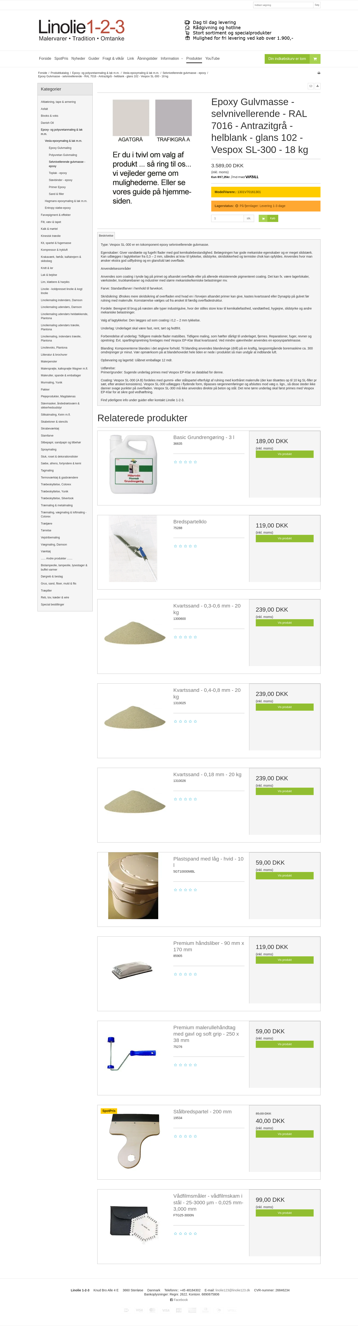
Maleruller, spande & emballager (61, 375)
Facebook (179, 1300)
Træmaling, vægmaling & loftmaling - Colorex (64, 514)
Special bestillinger (52, 604)
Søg (317, 4)
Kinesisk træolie (51, 236)
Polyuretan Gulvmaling (63, 155)
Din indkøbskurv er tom (294, 59)
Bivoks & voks (49, 115)
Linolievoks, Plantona (54, 347)
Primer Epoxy (57, 187)
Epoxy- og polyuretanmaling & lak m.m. (62, 131)
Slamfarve (47, 435)
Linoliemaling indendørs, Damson (61, 300)
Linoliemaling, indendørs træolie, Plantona (61, 338)
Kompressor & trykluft (54, 249)
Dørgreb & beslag (52, 576)
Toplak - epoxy (58, 173)
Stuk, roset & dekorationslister (59, 456)
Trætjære (46, 523)
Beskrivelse (106, 235)
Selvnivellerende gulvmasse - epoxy (67, 164)
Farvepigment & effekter (56, 215)
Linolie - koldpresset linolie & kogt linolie (61, 291)
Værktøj (46, 551)
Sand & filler (56, 194)
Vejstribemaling (50, 537)
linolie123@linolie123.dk (233, 1290)
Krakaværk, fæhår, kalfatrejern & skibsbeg (61, 259)
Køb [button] (267, 218)
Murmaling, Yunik (51, 382)
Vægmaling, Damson (54, 544)
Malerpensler (49, 361)
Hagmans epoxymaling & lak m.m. (66, 201)
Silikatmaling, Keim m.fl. (56, 414)
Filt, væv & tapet (51, 222)
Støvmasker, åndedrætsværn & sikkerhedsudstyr (60, 405)
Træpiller (46, 590)
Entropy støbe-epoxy (58, 207)
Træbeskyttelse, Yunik (54, 491)
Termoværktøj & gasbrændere (59, 477)
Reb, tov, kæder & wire (55, 597)
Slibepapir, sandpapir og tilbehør (61, 442)
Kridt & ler (47, 268)
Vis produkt (285, 454)
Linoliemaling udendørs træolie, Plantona (60, 327)
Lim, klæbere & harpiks (55, 282)
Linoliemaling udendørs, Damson (61, 307)
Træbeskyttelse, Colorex (56, 484)
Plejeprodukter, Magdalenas (58, 396)
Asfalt (44, 109)
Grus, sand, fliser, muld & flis (58, 583)
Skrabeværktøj (50, 428)
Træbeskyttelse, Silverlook (57, 498)
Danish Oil (47, 122)
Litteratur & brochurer (54, 354)
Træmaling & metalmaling (57, 505)
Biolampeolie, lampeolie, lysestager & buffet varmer (64, 567)
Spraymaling (48, 449)
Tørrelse (46, 530)
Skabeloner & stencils (54, 421)
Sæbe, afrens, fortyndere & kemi (61, 463)
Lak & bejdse (49, 275)
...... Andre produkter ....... (56, 558)
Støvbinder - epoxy (60, 180)
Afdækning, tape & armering (58, 101)
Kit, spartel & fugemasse (56, 243)
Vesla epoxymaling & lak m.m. (63, 140)
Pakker (45, 389)
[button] (311, 86)
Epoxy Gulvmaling (60, 148)
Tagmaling (47, 470)
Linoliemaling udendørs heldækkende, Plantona (64, 316)
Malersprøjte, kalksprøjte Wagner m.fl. (64, 368)
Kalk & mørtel (49, 228)
